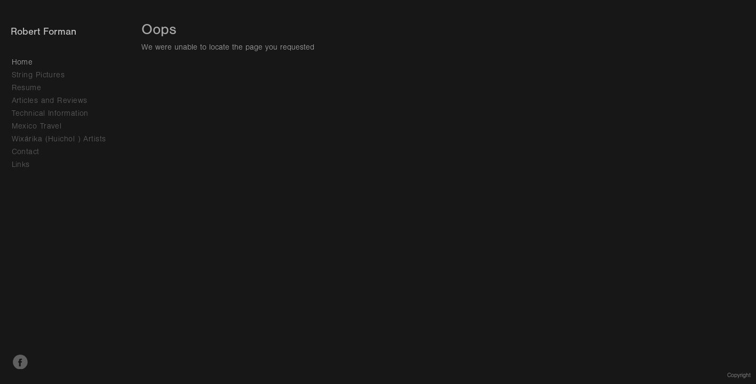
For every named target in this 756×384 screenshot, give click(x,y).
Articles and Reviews (49, 100)
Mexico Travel (37, 126)
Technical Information (50, 113)
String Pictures (38, 74)
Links (21, 164)
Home (22, 62)
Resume (27, 87)
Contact (25, 151)
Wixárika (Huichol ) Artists (59, 138)
